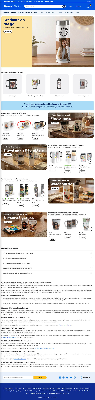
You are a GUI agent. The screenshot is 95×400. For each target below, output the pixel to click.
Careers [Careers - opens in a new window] (28, 388)
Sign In (89, 1)
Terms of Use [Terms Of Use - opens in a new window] (43, 391)
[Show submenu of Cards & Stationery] (55, 12)
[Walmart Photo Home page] (12, 6)
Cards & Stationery (50, 12)
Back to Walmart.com (9, 1)
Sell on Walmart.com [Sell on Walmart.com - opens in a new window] (49, 388)
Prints (41, 12)
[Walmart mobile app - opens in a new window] (85, 377)
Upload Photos (49, 1)
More (77, 12)
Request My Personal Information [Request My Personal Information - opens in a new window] (59, 393)
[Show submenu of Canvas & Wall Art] (74, 12)
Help (70, 6)
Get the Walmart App (31, 391)
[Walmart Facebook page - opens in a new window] (60, 377)
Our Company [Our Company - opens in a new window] (37, 388)
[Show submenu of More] (79, 12)
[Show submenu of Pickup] (37, 12)
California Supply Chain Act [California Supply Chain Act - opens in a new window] (81, 391)
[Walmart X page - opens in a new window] (63, 377)
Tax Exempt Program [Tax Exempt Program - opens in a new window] (17, 391)
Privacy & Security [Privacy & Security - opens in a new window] (54, 391)
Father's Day (28, 12)
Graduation (21, 12)
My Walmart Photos (38, 1)
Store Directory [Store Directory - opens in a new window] (19, 388)
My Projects (29, 1)
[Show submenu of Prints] (43, 12)
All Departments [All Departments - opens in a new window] (8, 388)
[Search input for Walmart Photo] (43, 6)
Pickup (35, 12)
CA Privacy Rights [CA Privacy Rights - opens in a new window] (66, 391)
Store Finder (21, 1)
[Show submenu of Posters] (62, 12)
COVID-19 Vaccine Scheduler (70, 388)
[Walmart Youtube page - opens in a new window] (71, 377)
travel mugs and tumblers (8, 337)
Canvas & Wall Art (69, 12)
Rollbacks (6, 12)
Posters (60, 12)
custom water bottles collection (44, 348)
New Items (13, 12)
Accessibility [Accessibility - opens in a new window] (7, 391)
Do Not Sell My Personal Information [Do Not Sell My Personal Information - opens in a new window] (36, 393)
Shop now (8, 31)
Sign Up (40, 377)
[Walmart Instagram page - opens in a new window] (75, 377)
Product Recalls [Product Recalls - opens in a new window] (84, 388)
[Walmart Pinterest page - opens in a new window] (67, 377)
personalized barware (19, 359)
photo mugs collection (65, 325)
